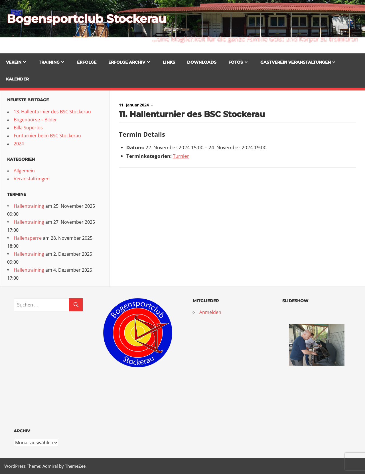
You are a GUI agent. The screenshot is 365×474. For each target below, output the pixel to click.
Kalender (17, 79)
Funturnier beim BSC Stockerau (47, 135)
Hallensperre (28, 238)
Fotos (235, 62)
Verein (13, 62)
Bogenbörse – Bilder (35, 119)
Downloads (201, 62)
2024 (19, 143)
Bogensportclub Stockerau (86, 19)
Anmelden (210, 312)
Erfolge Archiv (126, 62)
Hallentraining (29, 206)
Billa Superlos (28, 127)
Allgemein (24, 171)
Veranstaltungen (32, 179)
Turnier (181, 156)
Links (169, 62)
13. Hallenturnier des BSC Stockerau (52, 111)
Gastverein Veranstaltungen (295, 62)
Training (49, 62)
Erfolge (86, 62)
